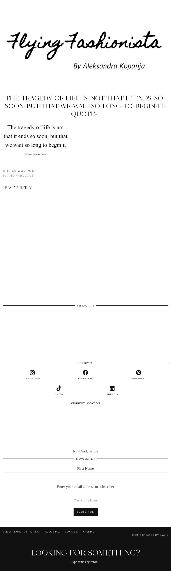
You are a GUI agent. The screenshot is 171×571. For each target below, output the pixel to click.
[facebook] (85, 375)
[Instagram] (19, 326)
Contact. (71, 531)
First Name (85, 468)
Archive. (89, 531)
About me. (52, 531)
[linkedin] (112, 390)
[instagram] (32, 375)
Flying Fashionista (26, 531)
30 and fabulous (19, 173)
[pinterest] (138, 375)
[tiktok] (58, 390)
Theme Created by (150, 535)
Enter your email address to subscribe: (85, 487)
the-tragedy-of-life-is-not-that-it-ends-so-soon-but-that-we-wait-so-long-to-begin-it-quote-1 (85, 106)
